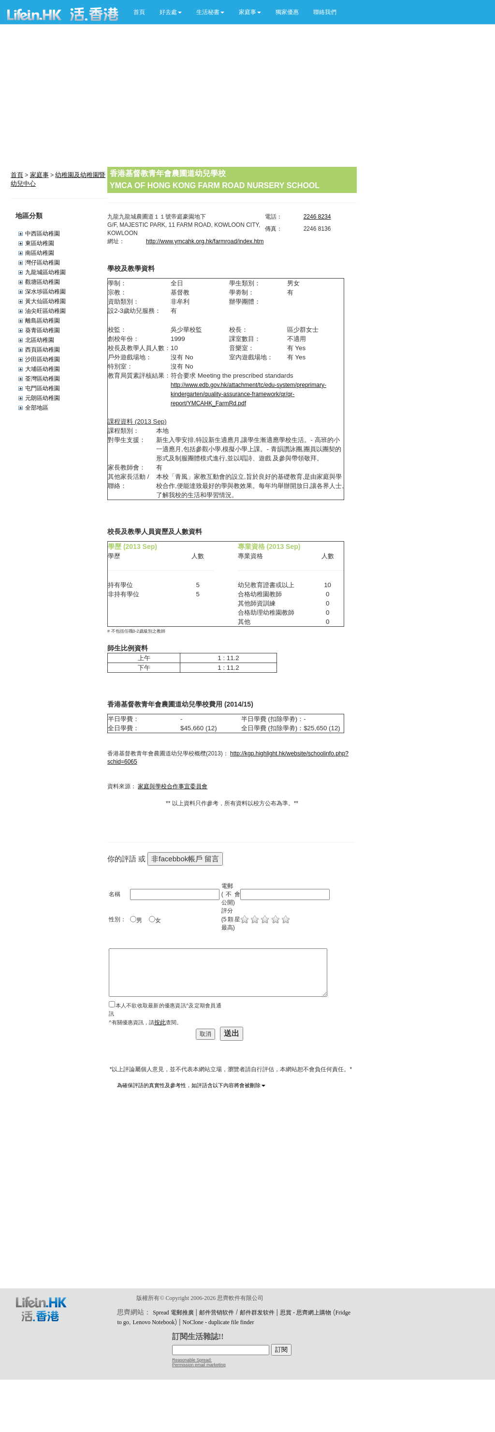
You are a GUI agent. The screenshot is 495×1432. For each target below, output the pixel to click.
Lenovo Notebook (154, 1322)
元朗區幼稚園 (42, 398)
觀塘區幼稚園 (42, 282)
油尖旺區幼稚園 (45, 311)
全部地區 (36, 407)
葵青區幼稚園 (42, 330)
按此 (160, 1022)
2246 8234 (317, 216)
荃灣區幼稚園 (42, 378)
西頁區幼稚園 (42, 349)
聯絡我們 (324, 12)
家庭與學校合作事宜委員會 (172, 786)
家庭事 (39, 174)
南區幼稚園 (39, 253)
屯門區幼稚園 (42, 388)
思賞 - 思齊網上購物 (305, 1312)
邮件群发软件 (257, 1312)
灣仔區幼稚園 (42, 262)
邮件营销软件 (216, 1312)
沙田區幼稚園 (42, 359)
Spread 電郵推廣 (173, 1312)
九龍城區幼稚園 (45, 272)
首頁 (139, 12)
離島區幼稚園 (42, 320)
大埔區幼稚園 (42, 369)
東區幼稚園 (39, 243)
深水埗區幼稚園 (45, 291)
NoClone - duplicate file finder (218, 1322)
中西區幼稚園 (42, 233)
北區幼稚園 (39, 340)
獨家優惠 (287, 12)
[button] (170, 12)
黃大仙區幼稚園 (45, 301)
